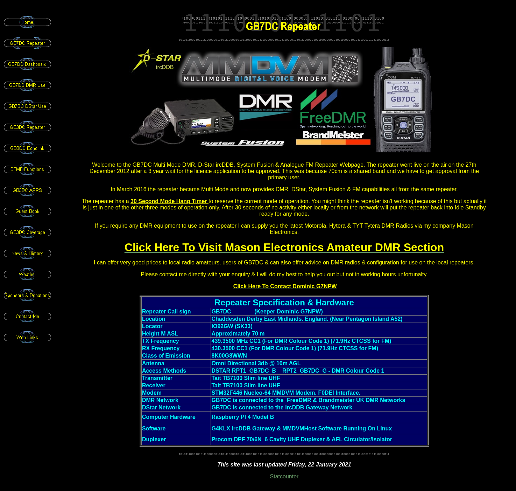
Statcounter (284, 476)
